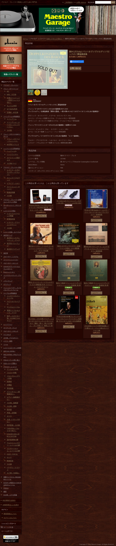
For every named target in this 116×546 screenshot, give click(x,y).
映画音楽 (10, 461)
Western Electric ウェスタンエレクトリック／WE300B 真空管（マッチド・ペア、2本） (41, 207)
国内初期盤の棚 (12, 440)
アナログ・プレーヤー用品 (12, 167)
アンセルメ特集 (12, 369)
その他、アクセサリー (11, 338)
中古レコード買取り (10, 363)
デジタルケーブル (13, 307)
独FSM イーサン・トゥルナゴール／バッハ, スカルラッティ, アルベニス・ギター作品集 (41, 248)
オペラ (9, 416)
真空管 (6, 253)
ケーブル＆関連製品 (10, 293)
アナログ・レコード (10, 367)
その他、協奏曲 (12, 403)
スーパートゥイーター (11, 260)
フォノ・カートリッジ (11, 88)
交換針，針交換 (12, 112)
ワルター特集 (12, 373)
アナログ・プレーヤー (11, 85)
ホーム (25, 39)
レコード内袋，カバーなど (12, 232)
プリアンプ (7, 284)
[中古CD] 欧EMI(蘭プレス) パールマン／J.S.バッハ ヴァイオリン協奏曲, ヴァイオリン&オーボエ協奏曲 (68, 319)
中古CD (6, 488)
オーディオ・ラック (10, 328)
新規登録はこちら (10, 514)
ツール (6, 344)
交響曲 (9, 385)
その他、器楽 (12, 406)
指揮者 (9, 382)
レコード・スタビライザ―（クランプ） (13, 172)
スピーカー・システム (11, 256)
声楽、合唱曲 (12, 413)
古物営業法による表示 (11, 505)
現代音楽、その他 (13, 425)
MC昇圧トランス (13, 144)
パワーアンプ (8, 281)
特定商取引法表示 (9, 500)
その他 (9, 130)
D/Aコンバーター (9, 272)
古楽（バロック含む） (54, 39)
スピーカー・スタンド (11, 331)
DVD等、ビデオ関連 (10, 495)
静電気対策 (11, 219)
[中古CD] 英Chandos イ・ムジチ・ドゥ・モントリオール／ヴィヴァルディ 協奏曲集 (96, 212)
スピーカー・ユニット (11, 263)
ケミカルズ (7, 334)
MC (8, 91)
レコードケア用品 (9, 211)
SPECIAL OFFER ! (9, 351)
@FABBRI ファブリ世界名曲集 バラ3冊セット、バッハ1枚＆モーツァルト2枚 (96, 328)
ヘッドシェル (12, 151)
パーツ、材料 (8, 341)
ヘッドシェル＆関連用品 (12, 148)
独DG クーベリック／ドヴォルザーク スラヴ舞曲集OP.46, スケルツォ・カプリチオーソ (41, 284)
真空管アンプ (8, 235)
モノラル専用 (12, 106)
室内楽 (9, 409)
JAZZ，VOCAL (12, 454)
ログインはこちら (10, 518)
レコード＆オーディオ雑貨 (12, 348)
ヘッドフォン (8, 324)
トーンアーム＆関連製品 (12, 116)
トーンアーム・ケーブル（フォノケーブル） (13, 124)
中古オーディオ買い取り (12, 360)
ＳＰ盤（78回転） (13, 473)
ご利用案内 (68, 2)
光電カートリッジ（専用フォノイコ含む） (13, 100)
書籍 (5, 491)
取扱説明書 (11, 192)
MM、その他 (11, 94)
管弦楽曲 (10, 388)
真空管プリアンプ (13, 249)
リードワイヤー (12, 154)
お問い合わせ (81, 2)
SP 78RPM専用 (12, 109)
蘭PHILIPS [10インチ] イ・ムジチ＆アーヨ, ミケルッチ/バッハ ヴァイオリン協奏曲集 (96, 249)
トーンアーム (12, 119)
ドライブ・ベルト (13, 183)
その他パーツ (12, 163)
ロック (9, 457)
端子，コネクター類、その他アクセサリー (13, 318)
